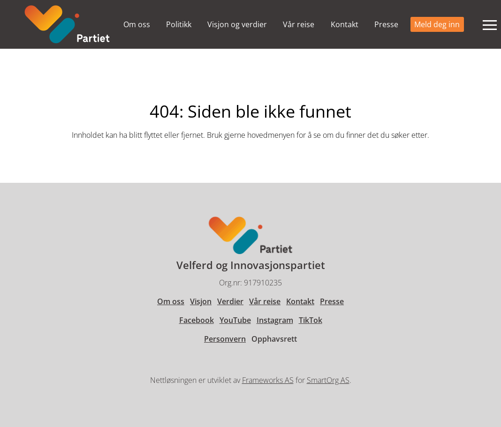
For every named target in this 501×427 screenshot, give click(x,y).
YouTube (235, 320)
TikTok (310, 320)
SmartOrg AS (328, 380)
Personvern (225, 339)
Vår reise (298, 24)
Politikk (178, 24)
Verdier (230, 301)
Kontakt (344, 24)
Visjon (201, 301)
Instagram (275, 320)
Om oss (136, 24)
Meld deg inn (437, 24)
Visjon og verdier (237, 24)
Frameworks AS (268, 380)
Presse (386, 24)
